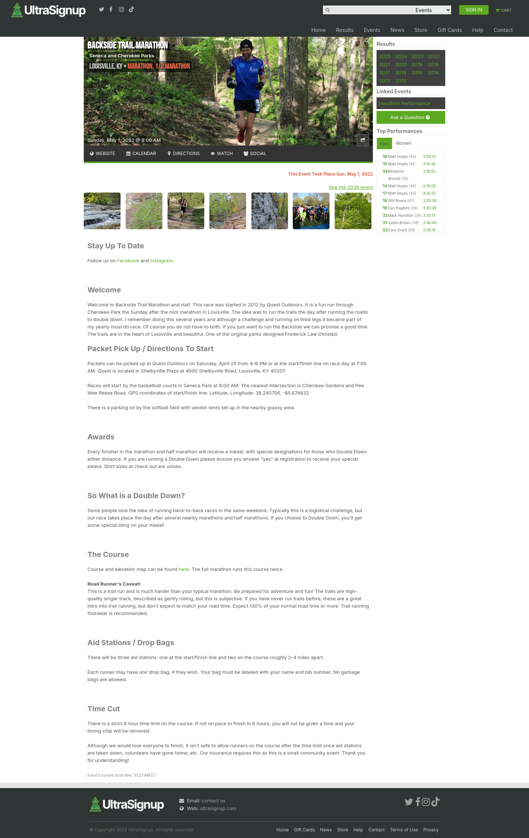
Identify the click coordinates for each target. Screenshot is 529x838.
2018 (433, 64)
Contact (503, 30)
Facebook (128, 260)
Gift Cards (450, 30)
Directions (182, 153)
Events (372, 30)
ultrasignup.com (218, 808)
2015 (417, 72)
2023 (418, 56)
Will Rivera (397, 200)
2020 (401, 64)
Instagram (161, 260)
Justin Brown (399, 222)
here (184, 569)
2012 (400, 80)
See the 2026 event (351, 187)
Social (254, 153)
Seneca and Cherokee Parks (121, 55)
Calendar (141, 153)
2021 (384, 64)
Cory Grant (397, 230)
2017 (384, 72)
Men (384, 144)
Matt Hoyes (398, 156)
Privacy (431, 829)
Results (345, 30)
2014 (433, 72)
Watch (221, 153)
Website (102, 153)
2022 (434, 56)
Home (318, 30)
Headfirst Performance (404, 103)
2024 (401, 56)
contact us (213, 800)
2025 (385, 56)
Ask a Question (409, 117)
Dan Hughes (398, 208)
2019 (417, 64)
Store (420, 30)
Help (477, 30)
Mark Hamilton (400, 215)
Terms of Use (404, 829)
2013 (384, 80)
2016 (400, 72)
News (397, 30)
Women (403, 143)
